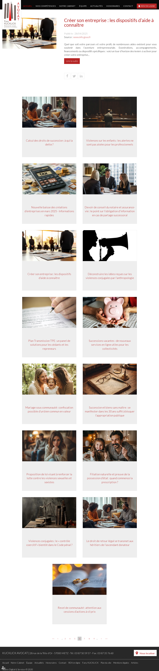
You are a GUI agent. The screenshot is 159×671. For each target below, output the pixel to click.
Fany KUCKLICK (90, 662)
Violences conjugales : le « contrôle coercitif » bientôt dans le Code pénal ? (49, 543)
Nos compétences (46, 6)
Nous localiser (147, 653)
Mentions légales (121, 662)
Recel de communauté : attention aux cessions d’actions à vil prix (79, 609)
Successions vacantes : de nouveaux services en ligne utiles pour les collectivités (110, 344)
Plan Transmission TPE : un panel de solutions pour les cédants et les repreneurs (49, 344)
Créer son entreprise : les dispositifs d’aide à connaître (49, 276)
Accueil (27, 6)
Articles (134, 662)
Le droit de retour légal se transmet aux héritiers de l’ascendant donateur (109, 543)
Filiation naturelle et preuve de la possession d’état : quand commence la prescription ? (110, 478)
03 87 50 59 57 (83, 653)
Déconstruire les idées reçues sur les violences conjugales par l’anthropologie (110, 276)
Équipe (83, 6)
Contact (128, 6)
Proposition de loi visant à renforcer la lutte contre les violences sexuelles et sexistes (49, 478)
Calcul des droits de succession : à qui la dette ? (49, 142)
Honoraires (113, 6)
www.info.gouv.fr (82, 37)
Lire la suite (72, 60)
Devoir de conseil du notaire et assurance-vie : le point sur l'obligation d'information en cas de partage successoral (110, 211)
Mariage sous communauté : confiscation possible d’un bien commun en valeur (49, 409)
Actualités (96, 6)
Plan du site (106, 662)
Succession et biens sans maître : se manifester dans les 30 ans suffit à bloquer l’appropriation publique (110, 411)
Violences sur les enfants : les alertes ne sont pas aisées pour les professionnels (110, 142)
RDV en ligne (148, 6)
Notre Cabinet (67, 6)
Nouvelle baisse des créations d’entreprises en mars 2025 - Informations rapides (49, 211)
